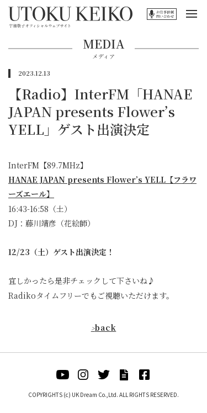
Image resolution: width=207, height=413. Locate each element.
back (103, 327)
